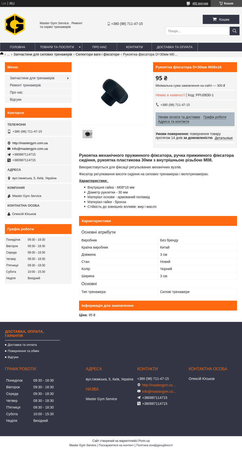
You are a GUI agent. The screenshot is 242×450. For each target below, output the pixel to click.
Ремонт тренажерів (25, 85)
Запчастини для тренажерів (32, 78)
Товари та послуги (57, 47)
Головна (17, 47)
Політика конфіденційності (154, 445)
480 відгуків (200, 3)
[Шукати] (235, 31)
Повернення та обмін (23, 351)
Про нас (99, 47)
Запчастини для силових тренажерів (43, 54)
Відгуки (15, 99)
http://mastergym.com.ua (30, 143)
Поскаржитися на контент (116, 445)
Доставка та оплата (174, 47)
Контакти (134, 47)
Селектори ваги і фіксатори (97, 54)
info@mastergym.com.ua (30, 149)
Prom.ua (144, 441)
